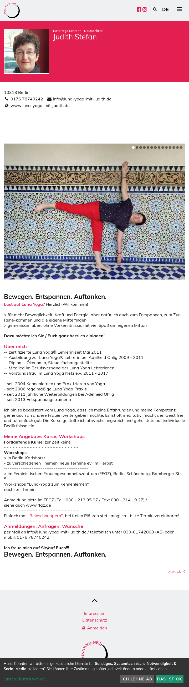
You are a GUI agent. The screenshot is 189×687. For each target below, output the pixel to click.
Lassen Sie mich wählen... (25, 679)
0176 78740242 (27, 98)
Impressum (94, 613)
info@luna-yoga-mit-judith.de (82, 98)
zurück (174, 571)
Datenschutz (94, 620)
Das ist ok (169, 679)
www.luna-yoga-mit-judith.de (40, 105)
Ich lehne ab (136, 679)
